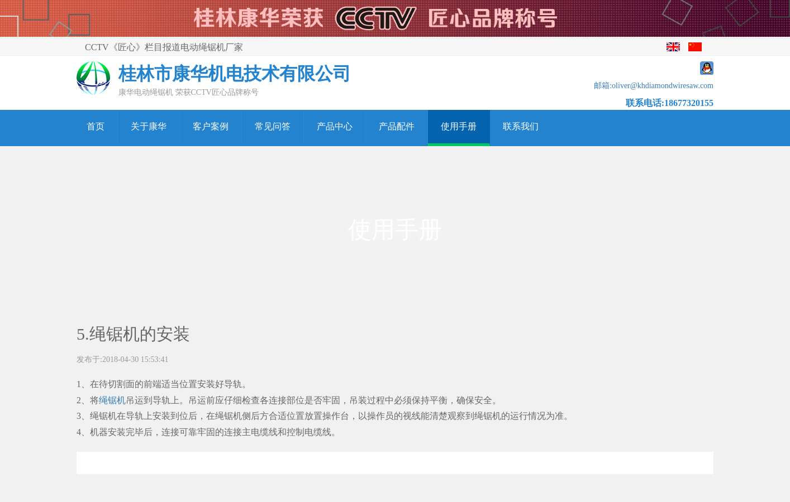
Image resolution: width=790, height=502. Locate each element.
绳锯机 (112, 400)
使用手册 (459, 126)
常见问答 (273, 126)
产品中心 (335, 126)
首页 (95, 126)
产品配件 (397, 126)
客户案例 (211, 126)
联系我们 (521, 126)
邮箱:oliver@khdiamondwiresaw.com (653, 85)
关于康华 (148, 126)
